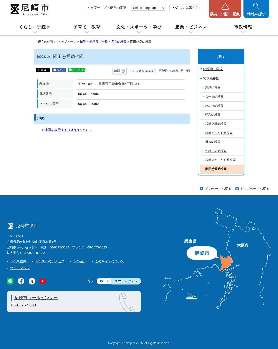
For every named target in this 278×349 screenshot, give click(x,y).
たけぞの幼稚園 (216, 151)
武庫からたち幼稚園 (219, 133)
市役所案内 (18, 261)
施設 (83, 41)
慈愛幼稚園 (212, 87)
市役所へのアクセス (50, 261)
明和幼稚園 (212, 114)
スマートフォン (126, 281)
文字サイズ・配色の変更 (108, 8)
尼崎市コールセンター (36, 297)
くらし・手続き (35, 27)
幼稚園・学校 (98, 41)
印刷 (117, 71)
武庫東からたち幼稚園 (220, 160)
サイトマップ (20, 268)
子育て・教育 (86, 27)
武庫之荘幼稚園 (216, 124)
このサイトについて (109, 261)
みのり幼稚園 (214, 106)
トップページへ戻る (254, 188)
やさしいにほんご (186, 7)
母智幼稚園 (212, 142)
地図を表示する (68, 130)
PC (102, 281)
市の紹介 (79, 261)
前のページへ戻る (218, 188)
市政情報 (243, 27)
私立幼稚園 (118, 41)
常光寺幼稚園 (214, 96)
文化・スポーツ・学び (139, 27)
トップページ (67, 41)
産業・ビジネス (191, 27)
